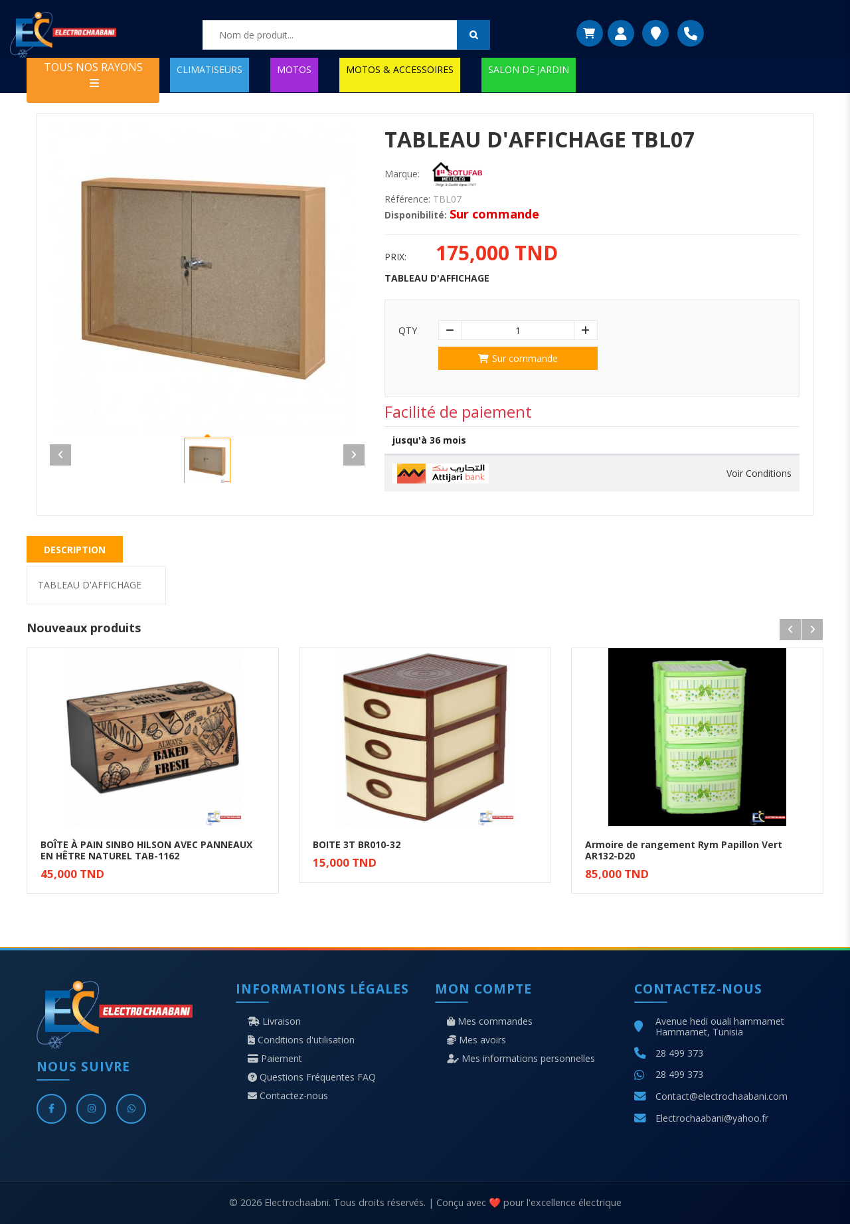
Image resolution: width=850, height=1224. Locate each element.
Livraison (274, 1021)
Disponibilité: (415, 215)
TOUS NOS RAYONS (93, 74)
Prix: (395, 257)
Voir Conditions (759, 473)
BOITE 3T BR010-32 (356, 844)
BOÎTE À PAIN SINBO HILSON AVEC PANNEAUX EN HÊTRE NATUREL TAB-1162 (146, 850)
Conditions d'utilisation (301, 1040)
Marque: (402, 174)
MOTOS (294, 69)
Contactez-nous (288, 1096)
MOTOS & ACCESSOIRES (400, 69)
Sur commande (518, 358)
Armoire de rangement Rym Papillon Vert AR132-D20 (683, 850)
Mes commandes (490, 1021)
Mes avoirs (476, 1040)
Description (75, 549)
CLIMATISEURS (209, 69)
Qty (407, 330)
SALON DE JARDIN (528, 69)
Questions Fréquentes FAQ (312, 1077)
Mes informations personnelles (521, 1058)
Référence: (407, 199)
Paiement (275, 1058)
